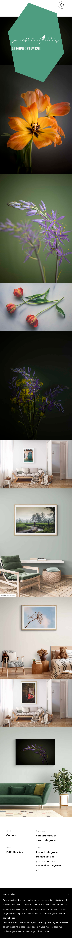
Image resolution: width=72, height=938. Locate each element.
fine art (40, 852)
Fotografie (42, 835)
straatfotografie (46, 839)
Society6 (51, 865)
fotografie (51, 852)
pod (52, 856)
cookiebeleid (9, 918)
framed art (42, 856)
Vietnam (11, 835)
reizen (52, 835)
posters (40, 861)
